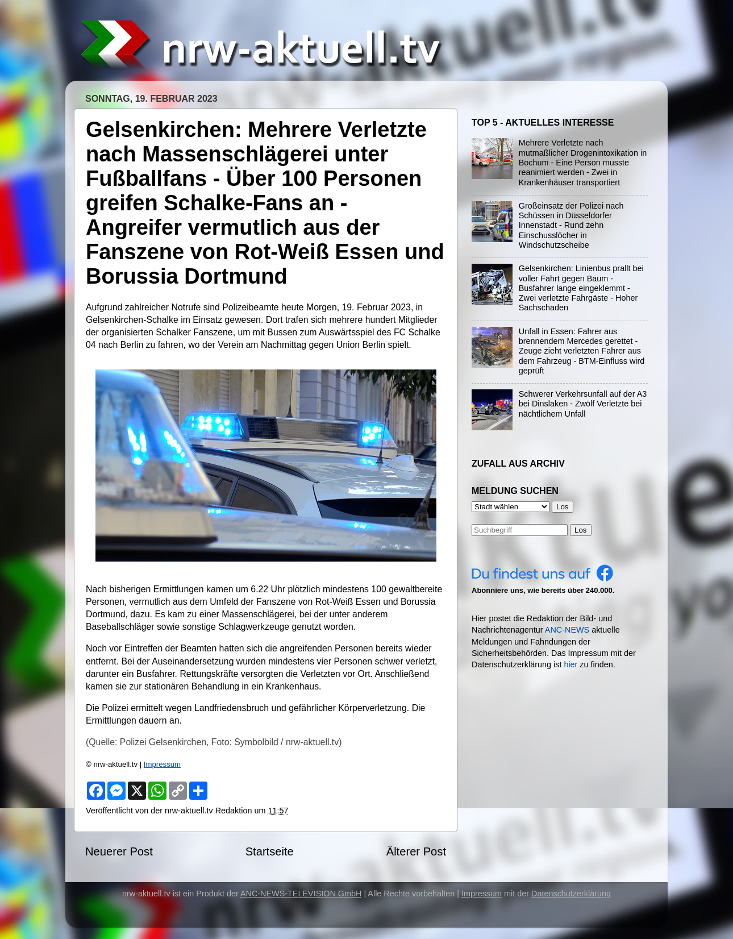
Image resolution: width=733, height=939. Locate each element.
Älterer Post (416, 851)
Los (580, 530)
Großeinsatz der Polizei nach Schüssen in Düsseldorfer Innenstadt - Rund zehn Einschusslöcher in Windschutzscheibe (571, 225)
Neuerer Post (119, 851)
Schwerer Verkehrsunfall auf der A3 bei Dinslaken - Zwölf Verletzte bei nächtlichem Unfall (583, 403)
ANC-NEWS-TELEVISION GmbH (301, 893)
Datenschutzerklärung (571, 893)
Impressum (162, 764)
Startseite (269, 851)
